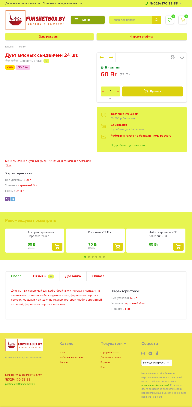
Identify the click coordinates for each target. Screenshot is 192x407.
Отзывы (43, 276)
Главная (9, 46)
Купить (152, 91)
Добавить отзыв (31, 60)
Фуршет (64, 362)
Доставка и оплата (111, 357)
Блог (103, 367)
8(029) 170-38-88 (163, 3)
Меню (82, 21)
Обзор (16, 276)
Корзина (105, 362)
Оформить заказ (109, 352)
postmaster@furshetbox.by (20, 384)
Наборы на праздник (71, 357)
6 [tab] (104, 257)
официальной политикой (155, 385)
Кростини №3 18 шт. (101, 232)
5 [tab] (100, 257)
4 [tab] (96, 257)
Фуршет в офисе (142, 36)
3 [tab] (92, 257)
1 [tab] (85, 257)
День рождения (49, 36)
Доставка (73, 276)
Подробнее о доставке (128, 145)
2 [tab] (89, 257)
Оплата (98, 276)
